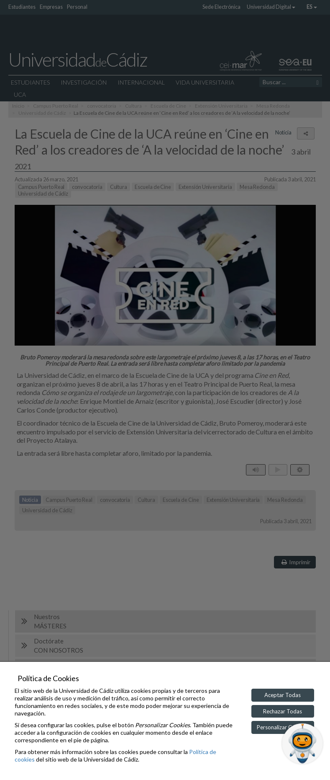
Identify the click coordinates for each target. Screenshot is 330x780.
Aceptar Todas (282, 695)
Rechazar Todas (282, 711)
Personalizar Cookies (282, 727)
